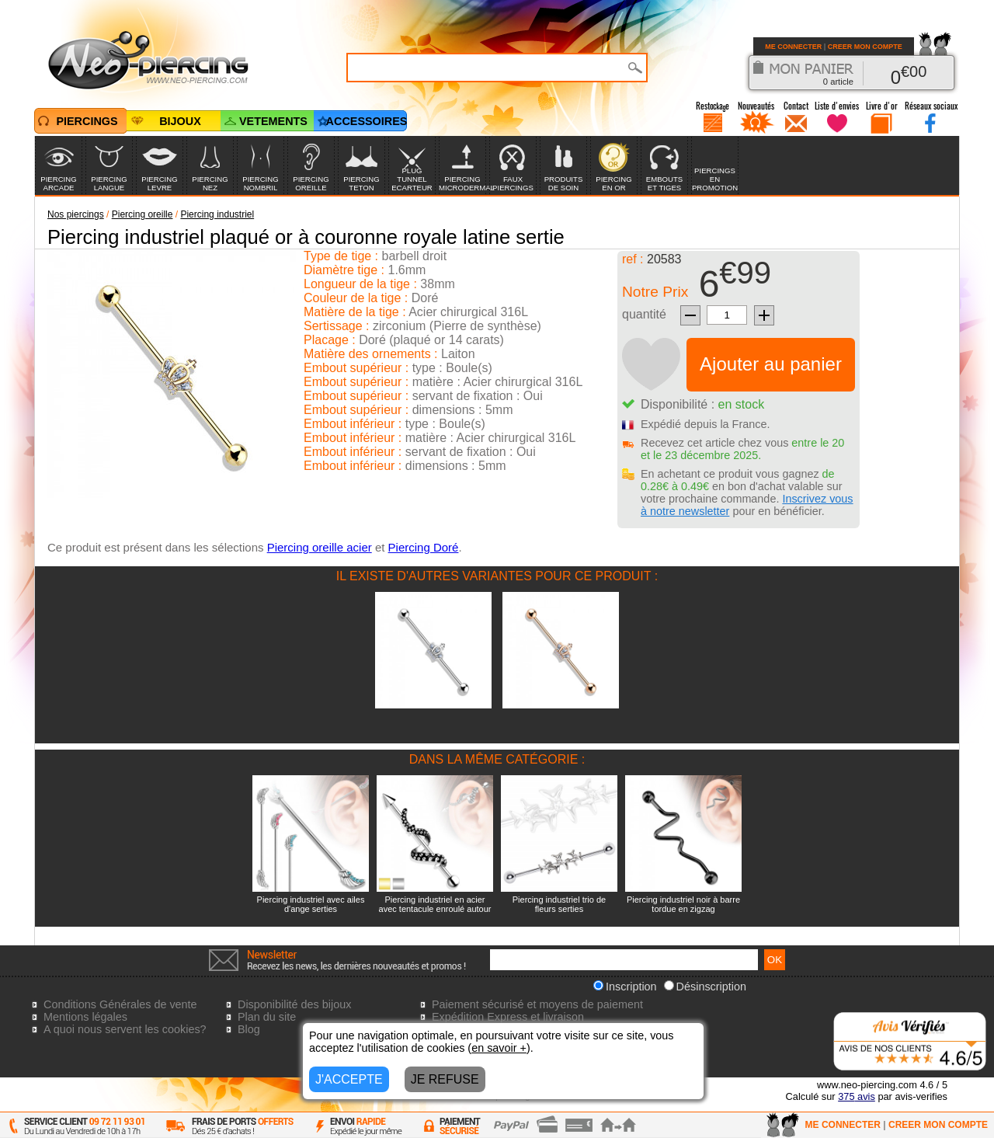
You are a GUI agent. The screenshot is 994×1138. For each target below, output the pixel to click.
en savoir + (499, 1048)
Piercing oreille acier (319, 547)
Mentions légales (85, 1017)
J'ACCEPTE (349, 1079)
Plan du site (267, 1017)
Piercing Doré (423, 547)
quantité (644, 314)
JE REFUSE (445, 1079)
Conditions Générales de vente (120, 1004)
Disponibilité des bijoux (294, 1004)
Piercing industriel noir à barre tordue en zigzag (683, 904)
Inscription (625, 986)
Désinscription (705, 986)
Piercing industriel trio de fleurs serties (559, 904)
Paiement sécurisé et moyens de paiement (537, 1004)
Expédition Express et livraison (508, 1017)
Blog (249, 1029)
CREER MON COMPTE (865, 46)
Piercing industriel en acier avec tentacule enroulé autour (435, 904)
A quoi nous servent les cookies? (125, 1029)
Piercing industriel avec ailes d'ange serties (311, 904)
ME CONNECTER (793, 46)
